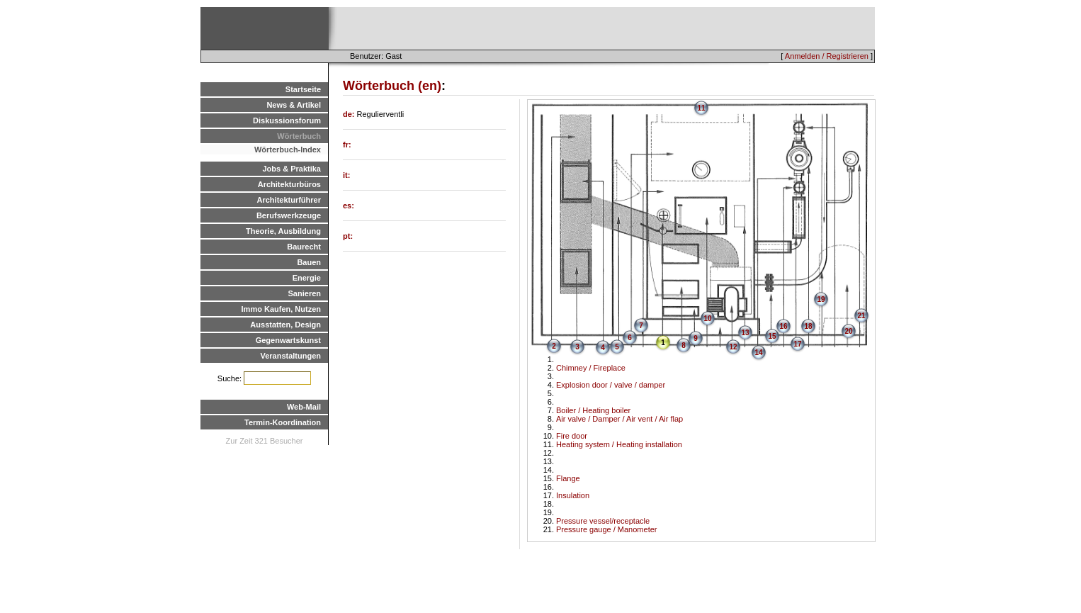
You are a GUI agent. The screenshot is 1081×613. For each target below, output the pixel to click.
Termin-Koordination (282, 422)
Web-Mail (304, 407)
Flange (568, 478)
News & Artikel (293, 105)
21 (861, 316)
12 (733, 347)
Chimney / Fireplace (591, 368)
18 (808, 326)
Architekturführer (289, 200)
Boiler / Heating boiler (593, 410)
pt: (348, 236)
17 (797, 344)
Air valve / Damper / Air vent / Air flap (619, 419)
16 (783, 326)
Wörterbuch (299, 136)
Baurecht (304, 246)
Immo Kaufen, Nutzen (281, 309)
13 (745, 333)
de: (350, 114)
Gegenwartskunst (288, 340)
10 (707, 318)
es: (348, 205)
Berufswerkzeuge (288, 215)
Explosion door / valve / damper (610, 385)
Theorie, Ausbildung (283, 231)
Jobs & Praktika (291, 168)
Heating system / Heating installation (619, 444)
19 (821, 299)
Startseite (303, 89)
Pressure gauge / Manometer (606, 529)
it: (346, 175)
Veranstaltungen (290, 356)
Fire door (571, 436)
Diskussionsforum (287, 120)
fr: (347, 144)
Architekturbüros (289, 184)
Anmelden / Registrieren (826, 56)
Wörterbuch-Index (287, 149)
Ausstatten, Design (285, 324)
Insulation (572, 495)
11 (701, 108)
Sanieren (304, 293)
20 (848, 331)
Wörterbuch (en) (392, 86)
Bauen (309, 262)
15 (772, 336)
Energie (307, 278)
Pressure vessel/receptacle (603, 521)
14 (758, 352)
